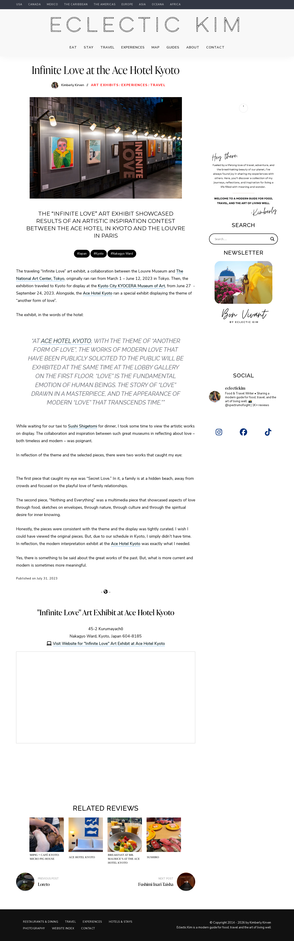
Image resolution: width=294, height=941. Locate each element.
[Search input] (241, 239)
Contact (215, 47)
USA (19, 4)
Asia (142, 4)
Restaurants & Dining (40, 922)
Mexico (52, 4)
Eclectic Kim (147, 26)
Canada (34, 4)
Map (156, 47)
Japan (83, 254)
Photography (34, 928)
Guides (173, 47)
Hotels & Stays (120, 922)
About (192, 47)
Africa (175, 4)
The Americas (105, 4)
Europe (127, 4)
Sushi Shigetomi (82, 426)
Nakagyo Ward (123, 254)
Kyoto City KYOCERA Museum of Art (131, 285)
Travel (107, 47)
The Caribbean (76, 4)
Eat (73, 47)
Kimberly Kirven (72, 85)
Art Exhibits (105, 85)
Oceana (158, 4)
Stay (88, 47)
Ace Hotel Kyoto (97, 293)
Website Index (63, 928)
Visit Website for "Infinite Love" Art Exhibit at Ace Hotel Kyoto (109, 643)
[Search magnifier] (272, 239)
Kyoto (100, 254)
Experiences (133, 47)
